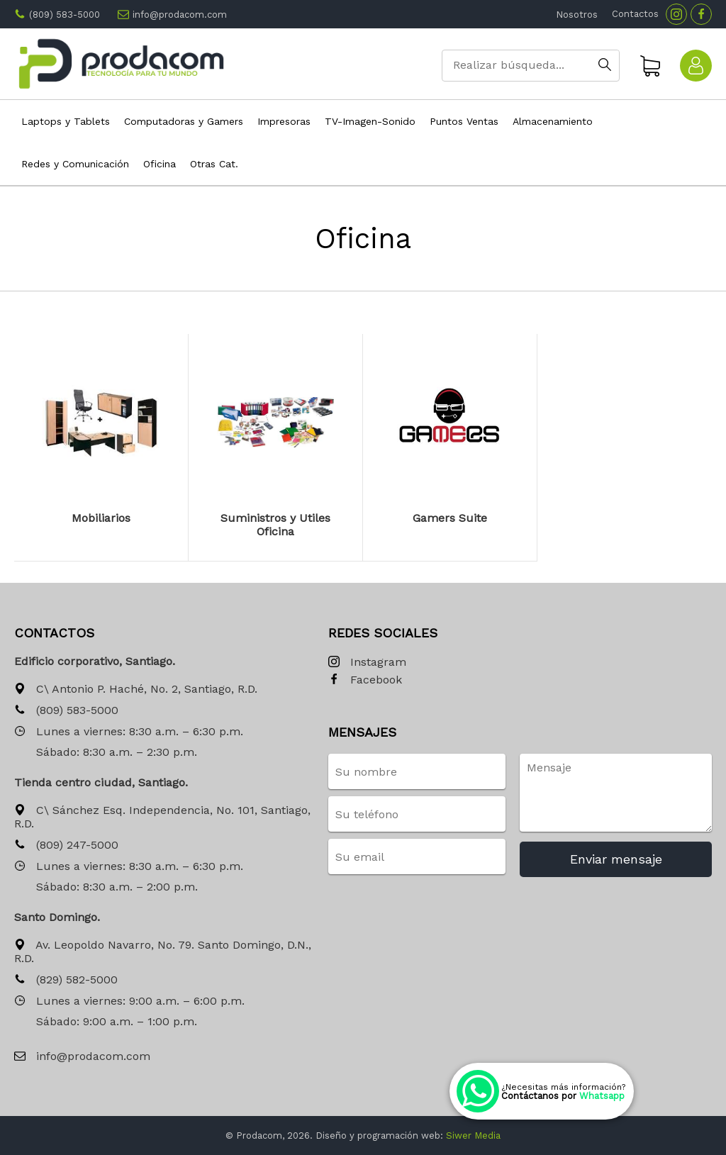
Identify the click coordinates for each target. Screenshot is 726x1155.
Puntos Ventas (464, 121)
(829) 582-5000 (66, 980)
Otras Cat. (214, 163)
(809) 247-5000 (66, 845)
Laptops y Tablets (65, 121)
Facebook (365, 680)
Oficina (159, 163)
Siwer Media (473, 1135)
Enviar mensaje (616, 859)
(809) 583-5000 (64, 14)
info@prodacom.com (180, 14)
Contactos (635, 14)
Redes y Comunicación (75, 163)
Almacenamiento (553, 121)
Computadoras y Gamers (183, 121)
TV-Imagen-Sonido (370, 121)
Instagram (367, 662)
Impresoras (284, 121)
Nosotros (577, 14)
